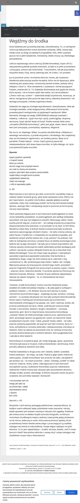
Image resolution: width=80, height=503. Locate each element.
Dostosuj (47, 492)
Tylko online (56, 29)
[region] (40, 490)
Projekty (15, 29)
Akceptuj (71, 492)
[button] (77, 13)
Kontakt (6, 35)
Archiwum (44, 29)
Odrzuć (59, 492)
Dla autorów (67, 29)
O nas (6, 29)
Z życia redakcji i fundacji (30, 29)
